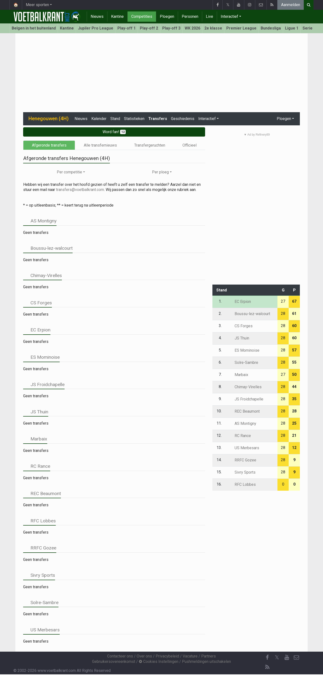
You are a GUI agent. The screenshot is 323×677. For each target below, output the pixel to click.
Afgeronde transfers (49, 145)
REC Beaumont (42, 493)
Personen (190, 16)
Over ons (144, 656)
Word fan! (114, 131)
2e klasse (213, 28)
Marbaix (35, 439)
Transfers (157, 118)
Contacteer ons (120, 656)
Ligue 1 (291, 28)
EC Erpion (36, 330)
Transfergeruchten (149, 145)
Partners (208, 656)
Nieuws (97, 16)
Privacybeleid (167, 656)
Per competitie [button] (69, 172)
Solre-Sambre (40, 602)
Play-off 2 (149, 28)
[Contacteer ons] (296, 657)
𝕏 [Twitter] (277, 657)
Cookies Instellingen (158, 661)
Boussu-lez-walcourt (48, 248)
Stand (115, 118)
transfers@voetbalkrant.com (80, 189)
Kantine (117, 16)
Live (209, 16)
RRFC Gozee (39, 548)
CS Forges (37, 303)
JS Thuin (35, 412)
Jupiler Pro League (95, 28)
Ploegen (167, 16)
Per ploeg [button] (160, 172)
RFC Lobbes (39, 521)
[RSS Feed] (267, 667)
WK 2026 (192, 28)
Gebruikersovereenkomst (113, 661)
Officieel (189, 145)
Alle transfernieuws (100, 145)
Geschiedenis (182, 118)
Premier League (241, 28)
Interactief (229, 16)
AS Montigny (40, 221)
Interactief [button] (207, 118)
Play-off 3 (171, 28)
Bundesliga (271, 28)
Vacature (190, 656)
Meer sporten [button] (37, 4)
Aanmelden (290, 4)
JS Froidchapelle (44, 384)
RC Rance (36, 466)
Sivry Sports (39, 575)
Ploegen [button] (284, 118)
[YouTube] (287, 657)
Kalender (98, 118)
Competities (141, 16)
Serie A (309, 28)
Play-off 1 (126, 28)
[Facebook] (267, 657)
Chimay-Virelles (42, 275)
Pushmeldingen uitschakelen (206, 661)
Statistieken (134, 118)
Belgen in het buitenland (34, 28)
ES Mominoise (41, 357)
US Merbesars (41, 630)
